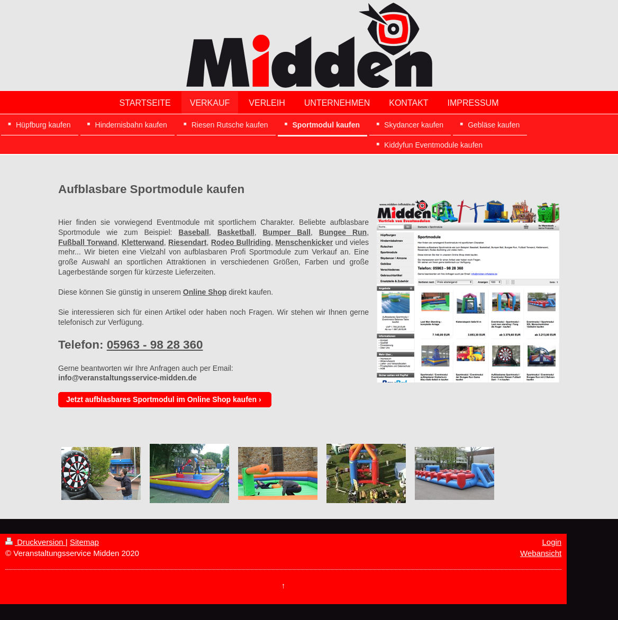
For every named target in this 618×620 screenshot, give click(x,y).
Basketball (236, 232)
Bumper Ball (286, 232)
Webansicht (540, 553)
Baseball (193, 232)
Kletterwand (143, 242)
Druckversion (35, 541)
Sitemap (84, 541)
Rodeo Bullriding (241, 242)
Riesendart (187, 242)
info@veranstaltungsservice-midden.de (127, 377)
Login (551, 541)
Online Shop (204, 292)
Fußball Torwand (87, 242)
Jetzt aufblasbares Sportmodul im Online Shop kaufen (161, 399)
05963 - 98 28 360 (155, 344)
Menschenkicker (304, 242)
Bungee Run (343, 232)
